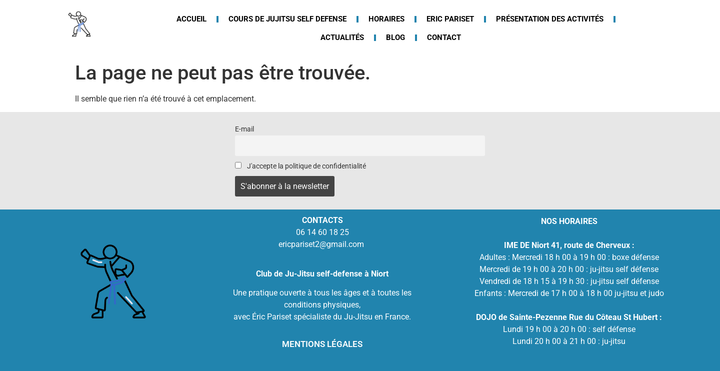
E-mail (244, 129)
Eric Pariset (450, 19)
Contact (444, 37)
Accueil (191, 19)
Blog (395, 37)
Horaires (386, 19)
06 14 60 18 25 (322, 232)
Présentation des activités (550, 19)
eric (284, 244)
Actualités (342, 37)
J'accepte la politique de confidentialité (300, 166)
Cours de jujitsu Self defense (287, 19)
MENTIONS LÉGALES (322, 344)
